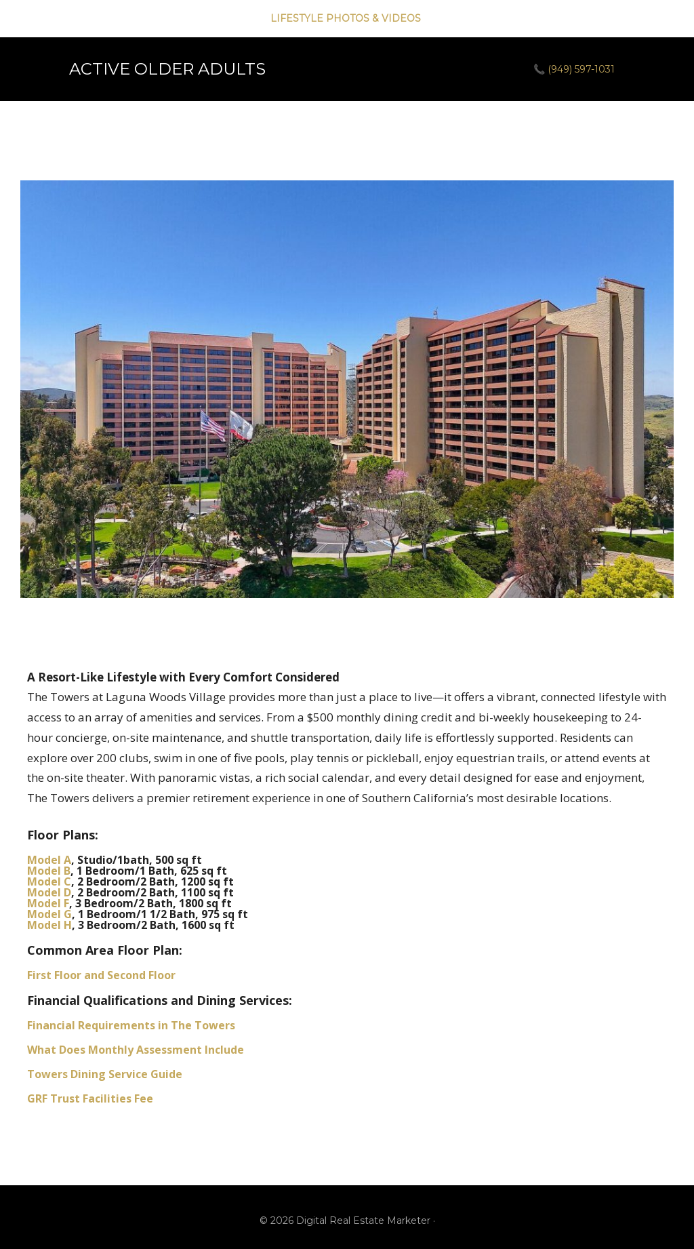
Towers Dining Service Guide (104, 1074)
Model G (49, 914)
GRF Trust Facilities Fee (90, 1098)
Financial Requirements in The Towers (131, 1025)
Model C (49, 881)
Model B (48, 870)
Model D (49, 892)
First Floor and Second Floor (101, 975)
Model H (49, 924)
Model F (48, 903)
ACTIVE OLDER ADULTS (167, 69)
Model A (49, 859)
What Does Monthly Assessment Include (135, 1049)
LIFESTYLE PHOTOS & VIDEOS (347, 18)
